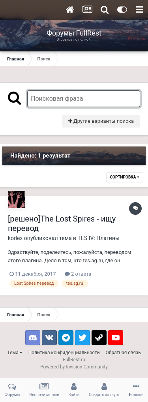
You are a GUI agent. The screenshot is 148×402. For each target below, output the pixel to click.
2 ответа (78, 274)
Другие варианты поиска (101, 121)
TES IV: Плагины (99, 238)
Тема (14, 352)
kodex (15, 238)
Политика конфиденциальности (64, 352)
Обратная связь (123, 352)
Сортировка (124, 177)
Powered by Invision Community (74, 367)
